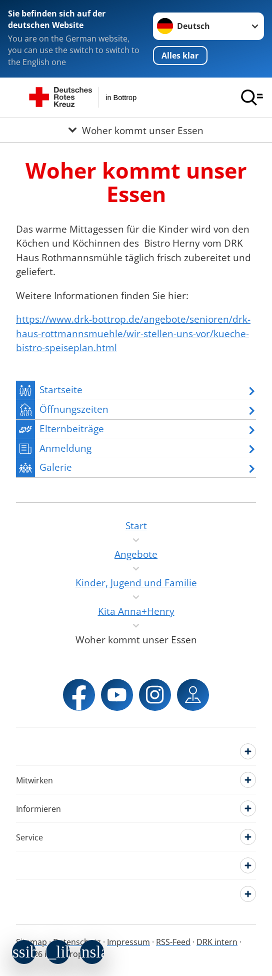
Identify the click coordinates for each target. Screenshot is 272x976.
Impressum (128, 941)
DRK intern (217, 941)
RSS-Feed (173, 941)
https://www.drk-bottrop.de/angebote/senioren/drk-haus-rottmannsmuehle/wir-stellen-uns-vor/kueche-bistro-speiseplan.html (133, 333)
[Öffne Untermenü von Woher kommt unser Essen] (136, 130)
